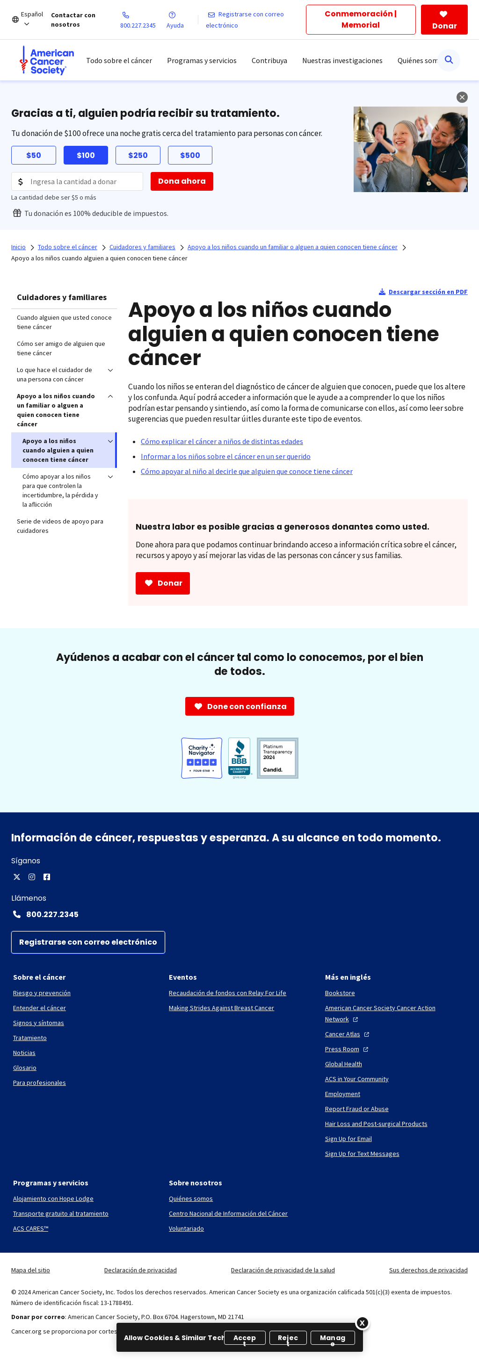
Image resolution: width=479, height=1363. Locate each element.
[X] (16, 876)
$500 (190, 155)
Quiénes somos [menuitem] (422, 60)
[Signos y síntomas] (38, 1022)
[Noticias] (24, 1052)
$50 (33, 155)
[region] (239, 1337)
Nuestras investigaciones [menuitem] (342, 60)
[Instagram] (31, 876)
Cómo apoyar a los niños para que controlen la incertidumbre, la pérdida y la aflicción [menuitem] (60, 490)
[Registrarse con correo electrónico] (256, 19)
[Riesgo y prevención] (42, 992)
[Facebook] (46, 876)
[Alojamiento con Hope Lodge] (53, 1198)
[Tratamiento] (30, 1037)
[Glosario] (24, 1067)
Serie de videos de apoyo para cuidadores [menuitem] (60, 526)
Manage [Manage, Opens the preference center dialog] (332, 1339)
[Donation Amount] (77, 181)
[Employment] (342, 1093)
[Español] (36, 19)
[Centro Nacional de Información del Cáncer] (228, 1213)
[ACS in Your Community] (357, 1078)
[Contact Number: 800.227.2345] (239, 914)
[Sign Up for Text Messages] (362, 1153)
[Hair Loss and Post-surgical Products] (376, 1123)
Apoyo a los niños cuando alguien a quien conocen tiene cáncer (99, 258)
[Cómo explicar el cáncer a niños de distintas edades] (222, 441)
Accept (244, 1339)
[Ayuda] (182, 19)
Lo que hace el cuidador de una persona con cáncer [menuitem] (54, 374)
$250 (138, 155)
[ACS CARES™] (30, 1228)
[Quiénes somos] (191, 1198)
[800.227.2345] (143, 19)
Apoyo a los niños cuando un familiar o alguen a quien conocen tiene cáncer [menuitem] (56, 410)
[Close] (362, 1322)
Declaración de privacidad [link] (140, 1270)
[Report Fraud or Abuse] (357, 1108)
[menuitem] (47, 60)
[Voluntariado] (186, 1228)
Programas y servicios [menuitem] (202, 60)
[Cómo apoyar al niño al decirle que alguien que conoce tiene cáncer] (247, 471)
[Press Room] (347, 1049)
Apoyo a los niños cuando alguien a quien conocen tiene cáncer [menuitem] (58, 450)
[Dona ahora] (182, 181)
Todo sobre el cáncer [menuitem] (119, 60)
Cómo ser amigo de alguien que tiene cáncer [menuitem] (61, 348)
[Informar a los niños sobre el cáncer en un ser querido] (226, 456)
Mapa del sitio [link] (30, 1270)
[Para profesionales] (39, 1082)
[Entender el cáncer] (39, 1007)
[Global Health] (343, 1063)
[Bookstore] (340, 992)
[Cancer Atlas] (348, 1034)
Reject (288, 1339)
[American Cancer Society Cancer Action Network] (395, 1013)
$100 (86, 155)
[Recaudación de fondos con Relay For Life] (227, 992)
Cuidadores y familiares (62, 297)
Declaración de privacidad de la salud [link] (283, 1270)
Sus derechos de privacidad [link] (428, 1270)
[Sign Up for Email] (348, 1138)
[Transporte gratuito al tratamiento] (61, 1213)
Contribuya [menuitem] (269, 60)
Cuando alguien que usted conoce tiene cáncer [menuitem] (64, 322)
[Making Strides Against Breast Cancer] (221, 1007)
